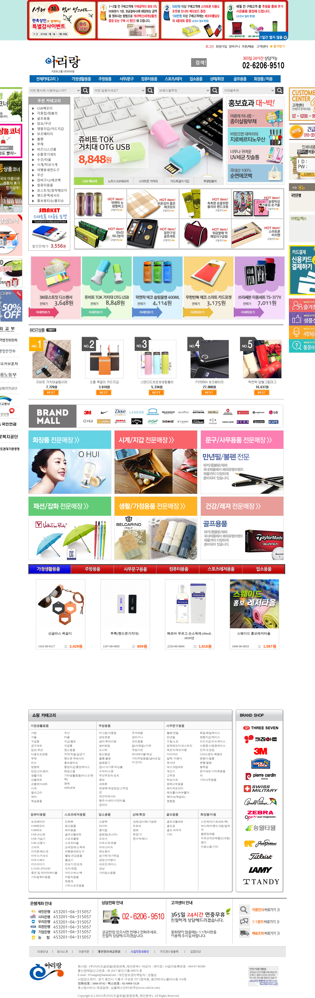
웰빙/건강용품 (73, 855)
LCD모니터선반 (40, 868)
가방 (34, 732)
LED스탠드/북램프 (211, 754)
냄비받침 (104, 745)
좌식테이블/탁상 (142, 754)
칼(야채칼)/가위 (141, 745)
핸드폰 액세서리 (74, 758)
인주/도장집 (207, 749)
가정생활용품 (40, 726)
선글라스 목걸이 (60, 633)
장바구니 (137, 737)
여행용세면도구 (74, 851)
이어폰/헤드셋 (39, 851)
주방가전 (137, 749)
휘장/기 (137, 834)
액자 (34, 796)
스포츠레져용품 (75, 814)
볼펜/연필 (173, 732)
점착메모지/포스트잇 (179, 745)
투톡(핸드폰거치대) (124, 633)
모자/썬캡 (71, 868)
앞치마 (103, 804)
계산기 (171, 771)
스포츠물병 (72, 838)
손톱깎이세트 (39, 783)
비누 (34, 762)
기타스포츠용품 (74, 885)
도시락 (103, 749)
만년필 (171, 737)
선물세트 (36, 779)
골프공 (171, 825)
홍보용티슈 (71, 762)
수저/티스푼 (106, 771)
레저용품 (70, 830)
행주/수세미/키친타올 (112, 800)
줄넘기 (69, 859)
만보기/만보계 (73, 864)
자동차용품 (72, 876)
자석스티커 (106, 847)
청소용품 (69, 749)
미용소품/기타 (209, 846)
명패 (135, 830)
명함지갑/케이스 (210, 737)
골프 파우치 (174, 830)
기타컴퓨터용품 (40, 876)
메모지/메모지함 (177, 749)
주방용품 (105, 726)
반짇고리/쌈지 (39, 771)
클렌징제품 (208, 833)
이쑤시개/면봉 (107, 842)
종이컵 (103, 830)
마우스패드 (38, 859)
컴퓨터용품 (38, 814)
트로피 (137, 825)
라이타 (103, 825)
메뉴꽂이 (104, 851)
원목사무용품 (175, 783)
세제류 (103, 783)
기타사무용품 (208, 779)
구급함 (35, 741)
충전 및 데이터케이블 (44, 872)
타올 (67, 737)
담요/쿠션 (37, 749)
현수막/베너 (140, 838)
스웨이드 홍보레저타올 (253, 633)
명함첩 (171, 801)
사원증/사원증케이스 (212, 745)
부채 (34, 758)
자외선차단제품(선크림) (215, 838)
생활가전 (36, 775)
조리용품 (137, 741)
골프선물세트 (73, 834)
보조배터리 (38, 821)
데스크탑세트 (175, 766)
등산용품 (70, 825)
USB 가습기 (38, 838)
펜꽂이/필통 (207, 758)
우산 (67, 732)
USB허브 (36, 830)
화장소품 (69, 771)
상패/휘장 (138, 814)
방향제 (35, 766)
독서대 (171, 762)
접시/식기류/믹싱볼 (111, 766)
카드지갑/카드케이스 (212, 741)
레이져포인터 (175, 788)
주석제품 (137, 732)
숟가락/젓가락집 (109, 855)
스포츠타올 (72, 842)
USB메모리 (38, 825)
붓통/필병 (206, 762)
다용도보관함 (39, 754)
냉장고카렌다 (107, 859)
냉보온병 (104, 737)
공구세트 (36, 745)
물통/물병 (105, 758)
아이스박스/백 (73, 872)
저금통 (68, 745)
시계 (34, 788)
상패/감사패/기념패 (144, 821)
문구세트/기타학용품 (212, 771)
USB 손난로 (38, 834)
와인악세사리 (107, 796)
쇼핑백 (103, 821)
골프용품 (172, 814)
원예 (67, 783)
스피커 (35, 847)
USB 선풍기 (38, 842)
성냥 (102, 868)
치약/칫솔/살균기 (74, 754)
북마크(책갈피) (176, 796)
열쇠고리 (36, 792)
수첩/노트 (173, 741)
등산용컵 (104, 754)
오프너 (103, 838)
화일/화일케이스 (210, 732)
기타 (169, 834)
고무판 (171, 775)
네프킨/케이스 (107, 864)
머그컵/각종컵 (107, 732)
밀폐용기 (104, 762)
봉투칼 (204, 766)
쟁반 (102, 779)
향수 (203, 842)
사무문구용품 (175, 726)
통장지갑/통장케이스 (77, 766)
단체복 (69, 821)
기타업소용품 (107, 872)
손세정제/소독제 (75, 847)
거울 (34, 737)
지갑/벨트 (70, 741)
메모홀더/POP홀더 (178, 792)
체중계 (69, 881)
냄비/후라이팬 (107, 741)
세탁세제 (69, 787)
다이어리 (172, 754)
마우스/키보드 (39, 855)
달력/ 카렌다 (174, 758)
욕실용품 (36, 801)
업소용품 (105, 814)
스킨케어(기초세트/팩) (214, 821)
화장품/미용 (208, 814)
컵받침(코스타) (108, 834)
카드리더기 (38, 864)
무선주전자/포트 (109, 775)
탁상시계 (172, 779)
